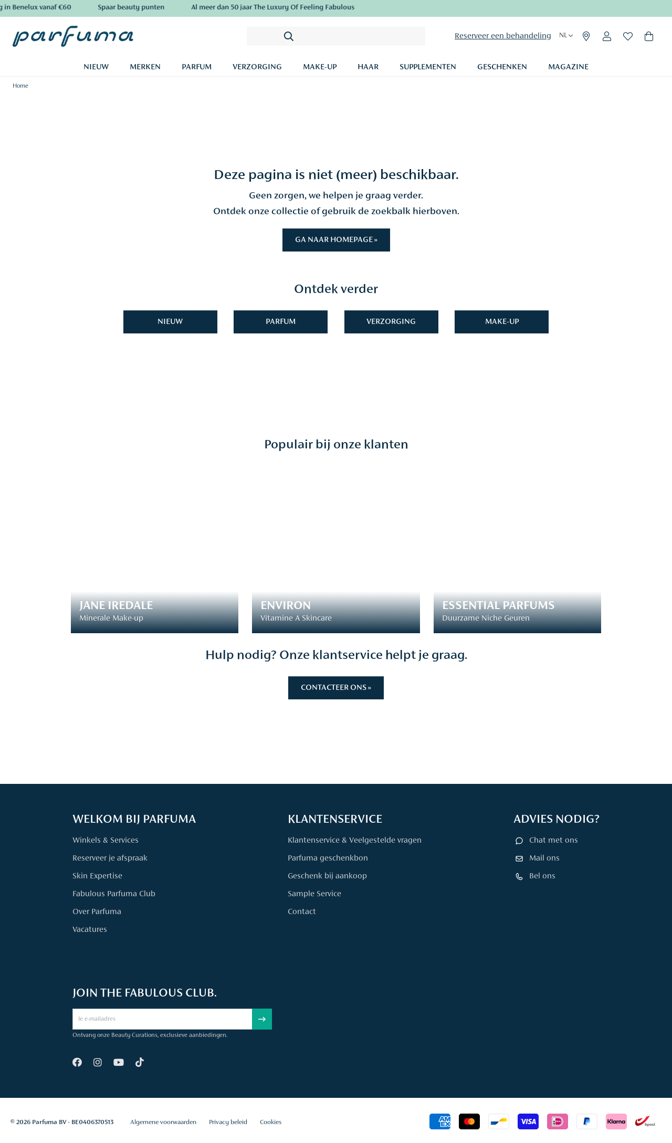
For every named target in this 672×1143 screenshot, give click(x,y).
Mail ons (544, 858)
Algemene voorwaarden (163, 1122)
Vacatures (89, 930)
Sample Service (314, 894)
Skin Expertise (97, 876)
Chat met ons (553, 840)
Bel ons (542, 876)
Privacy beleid (228, 1122)
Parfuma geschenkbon (328, 858)
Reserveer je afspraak (110, 858)
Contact (302, 912)
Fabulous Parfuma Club (113, 894)
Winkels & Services (105, 840)
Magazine (568, 67)
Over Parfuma (96, 912)
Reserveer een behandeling (503, 36)
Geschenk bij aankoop (327, 876)
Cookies (270, 1122)
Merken (145, 67)
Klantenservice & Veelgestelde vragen (355, 840)
